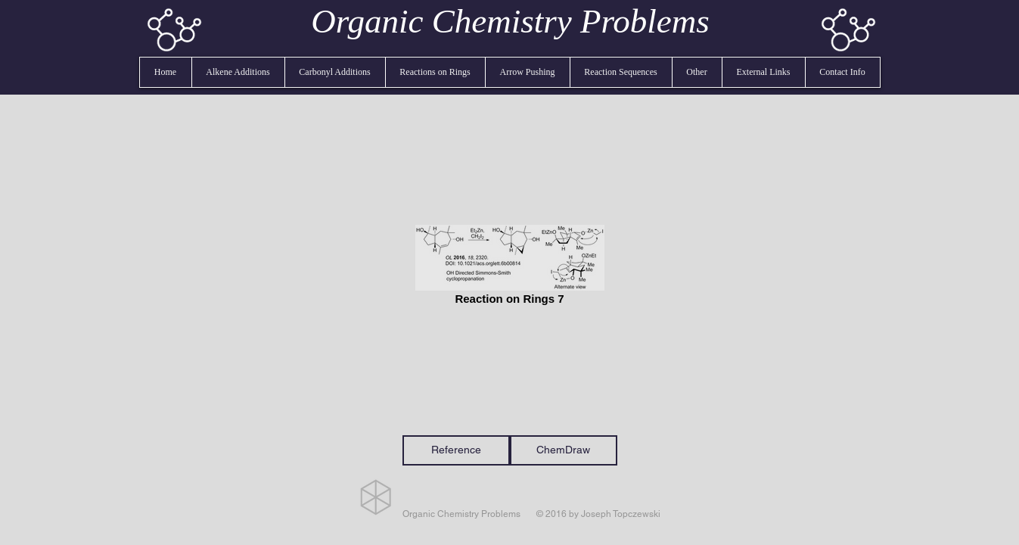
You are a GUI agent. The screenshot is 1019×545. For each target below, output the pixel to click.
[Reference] (456, 450)
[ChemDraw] (563, 450)
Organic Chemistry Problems (510, 21)
